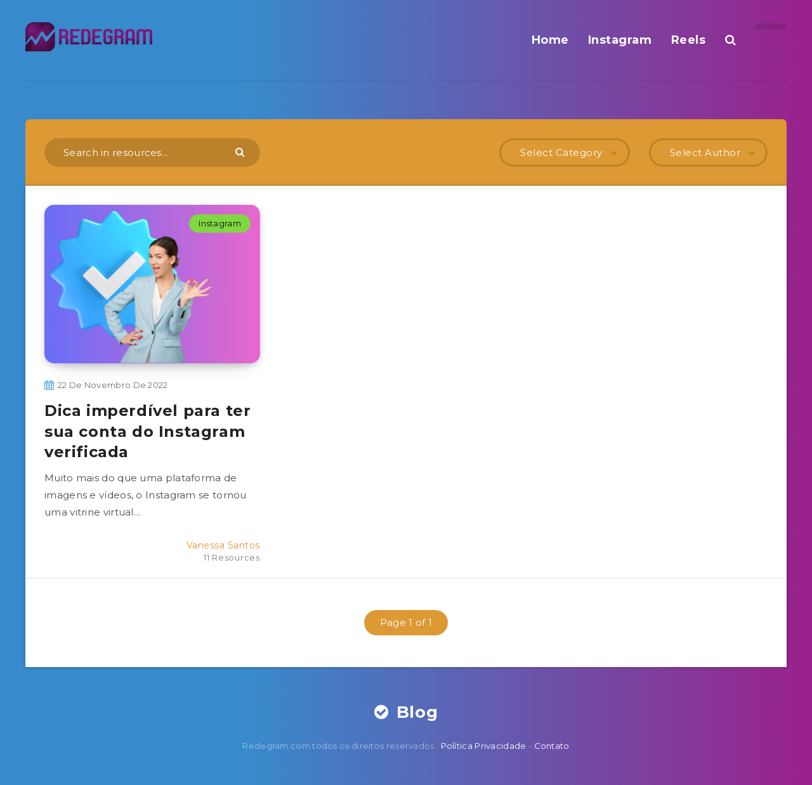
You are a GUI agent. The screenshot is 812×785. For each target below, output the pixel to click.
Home (550, 40)
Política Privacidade (484, 746)
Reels (688, 40)
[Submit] (241, 152)
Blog (406, 712)
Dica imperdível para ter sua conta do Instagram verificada (147, 431)
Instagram (620, 40)
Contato (552, 746)
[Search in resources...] (152, 152)
